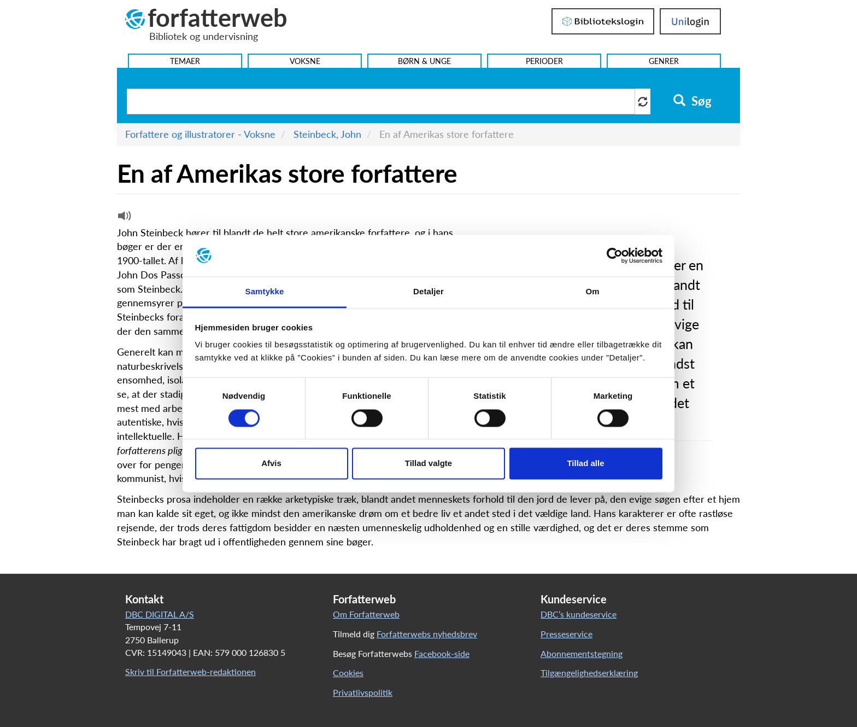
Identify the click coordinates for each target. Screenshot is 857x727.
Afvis (271, 463)
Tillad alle (585, 463)
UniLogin (690, 21)
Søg (692, 101)
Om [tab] (592, 291)
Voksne (305, 61)
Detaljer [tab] (428, 291)
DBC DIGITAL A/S (159, 614)
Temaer (185, 61)
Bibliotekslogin (603, 21)
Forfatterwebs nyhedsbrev (427, 634)
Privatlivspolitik (362, 692)
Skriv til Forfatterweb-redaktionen (190, 671)
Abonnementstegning (582, 653)
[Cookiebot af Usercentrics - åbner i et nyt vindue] (614, 255)
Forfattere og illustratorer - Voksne (200, 134)
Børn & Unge (424, 61)
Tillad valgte (428, 463)
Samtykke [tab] (264, 291)
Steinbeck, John (327, 134)
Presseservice (566, 634)
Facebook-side (441, 653)
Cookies (348, 672)
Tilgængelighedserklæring (589, 672)
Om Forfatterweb (366, 614)
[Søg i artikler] (381, 101)
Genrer (664, 61)
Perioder (544, 61)
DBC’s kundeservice (579, 614)
